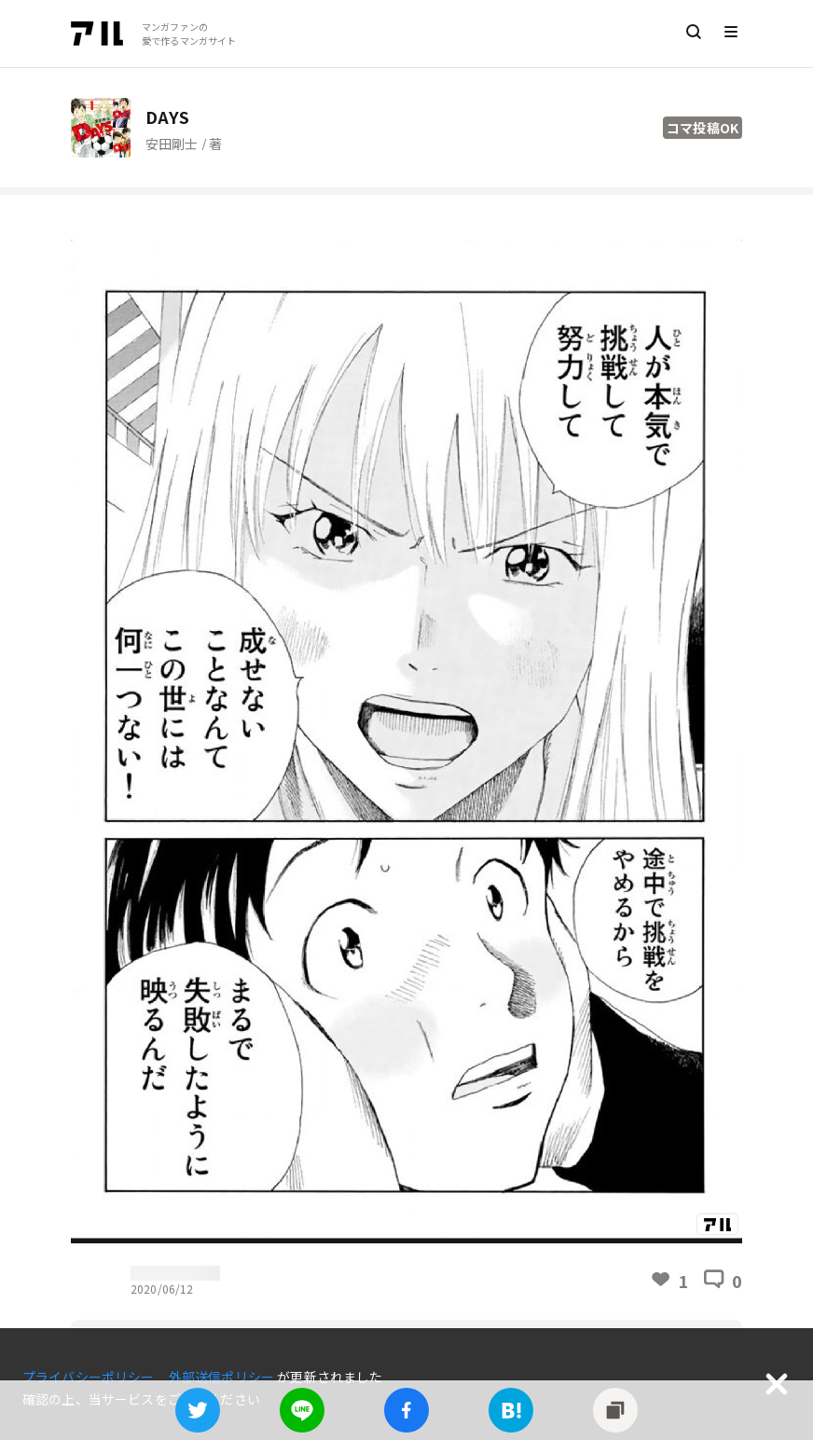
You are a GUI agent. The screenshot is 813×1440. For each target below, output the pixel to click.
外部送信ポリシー (223, 1376)
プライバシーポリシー (90, 1376)
